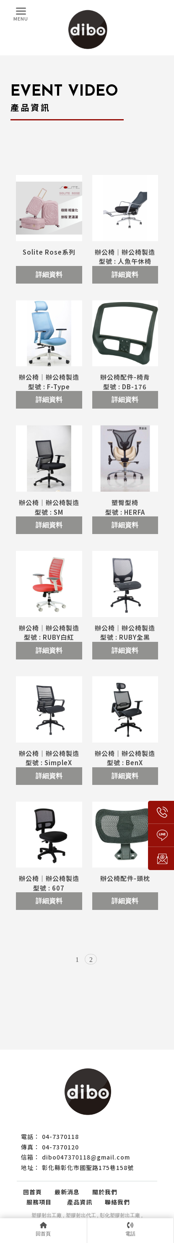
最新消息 (67, 1192)
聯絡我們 (117, 1202)
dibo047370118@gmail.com (86, 1157)
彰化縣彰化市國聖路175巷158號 (88, 1167)
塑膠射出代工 (81, 1215)
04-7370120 (60, 1147)
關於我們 (104, 1192)
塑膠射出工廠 (46, 1215)
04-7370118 (60, 1136)
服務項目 (42, 1202)
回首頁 (32, 1192)
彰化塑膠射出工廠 (120, 1215)
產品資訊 (79, 1202)
